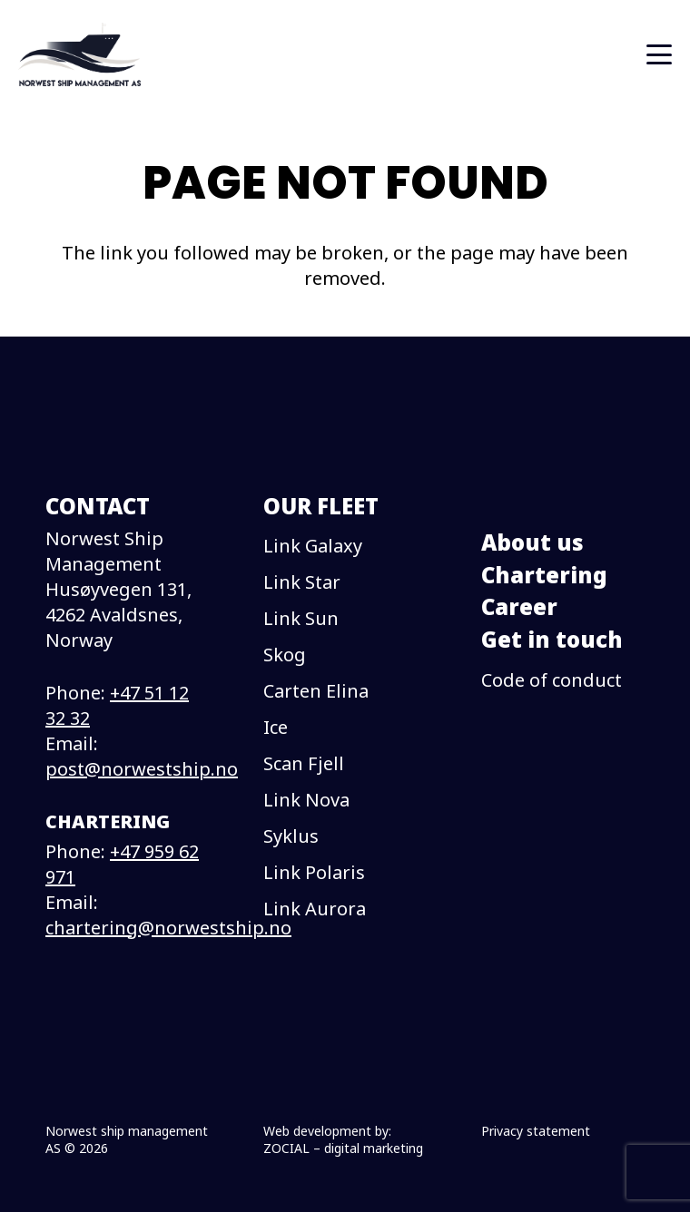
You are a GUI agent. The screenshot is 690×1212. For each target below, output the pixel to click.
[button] (659, 54)
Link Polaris (314, 872)
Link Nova (306, 799)
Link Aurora (314, 908)
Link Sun (301, 618)
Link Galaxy (312, 545)
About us (532, 542)
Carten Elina (316, 691)
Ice (275, 727)
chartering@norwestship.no (168, 927)
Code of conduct (551, 680)
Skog (284, 654)
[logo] (79, 54)
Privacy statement (535, 1130)
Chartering (544, 575)
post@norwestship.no (141, 769)
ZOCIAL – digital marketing (343, 1148)
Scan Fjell (303, 763)
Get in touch (552, 639)
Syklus (291, 836)
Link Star (301, 582)
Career (519, 606)
